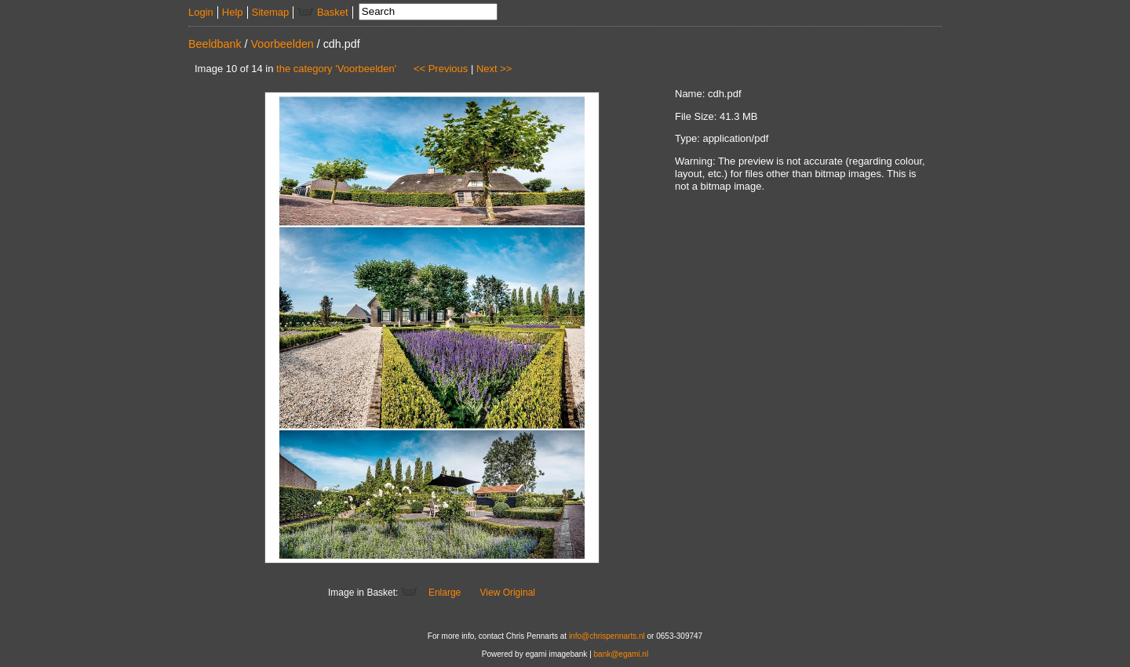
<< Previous (441, 68)
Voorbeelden (282, 44)
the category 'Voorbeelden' (336, 68)
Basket (322, 12)
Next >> (494, 68)
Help (232, 12)
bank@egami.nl (621, 654)
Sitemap (271, 12)
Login (200, 12)
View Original (507, 592)
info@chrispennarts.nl (607, 636)
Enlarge (444, 592)
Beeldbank (215, 44)
